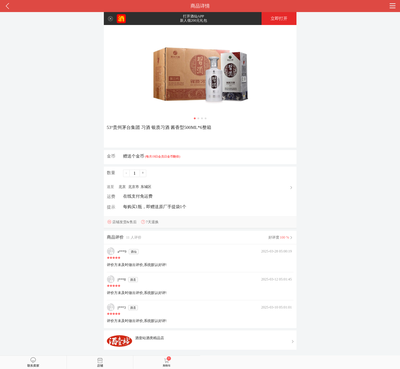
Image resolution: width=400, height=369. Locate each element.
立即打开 (279, 18)
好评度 (280, 237)
